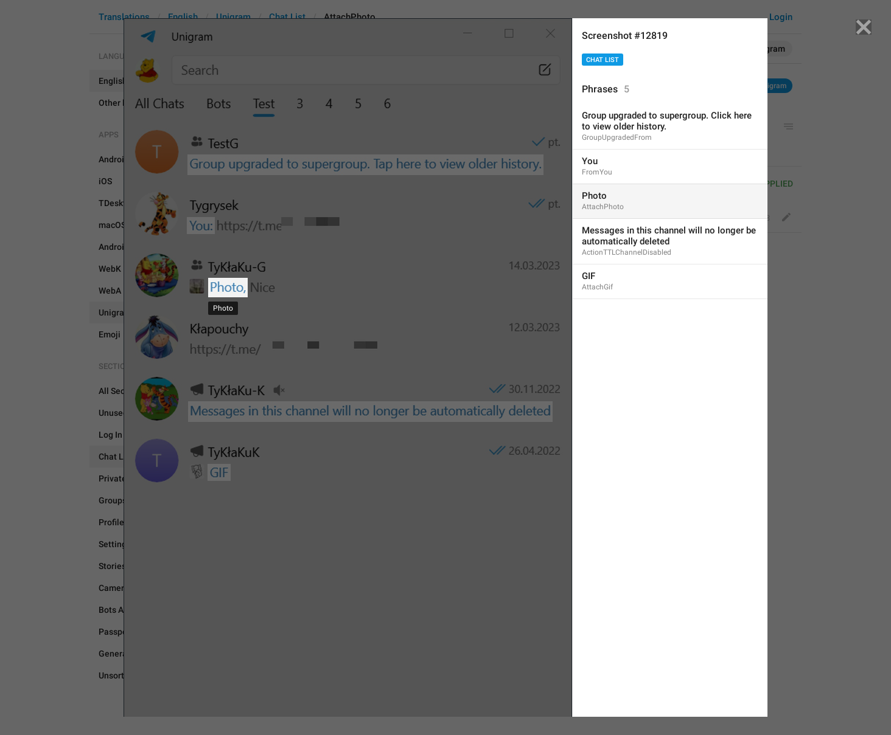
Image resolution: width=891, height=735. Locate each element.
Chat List (602, 60)
